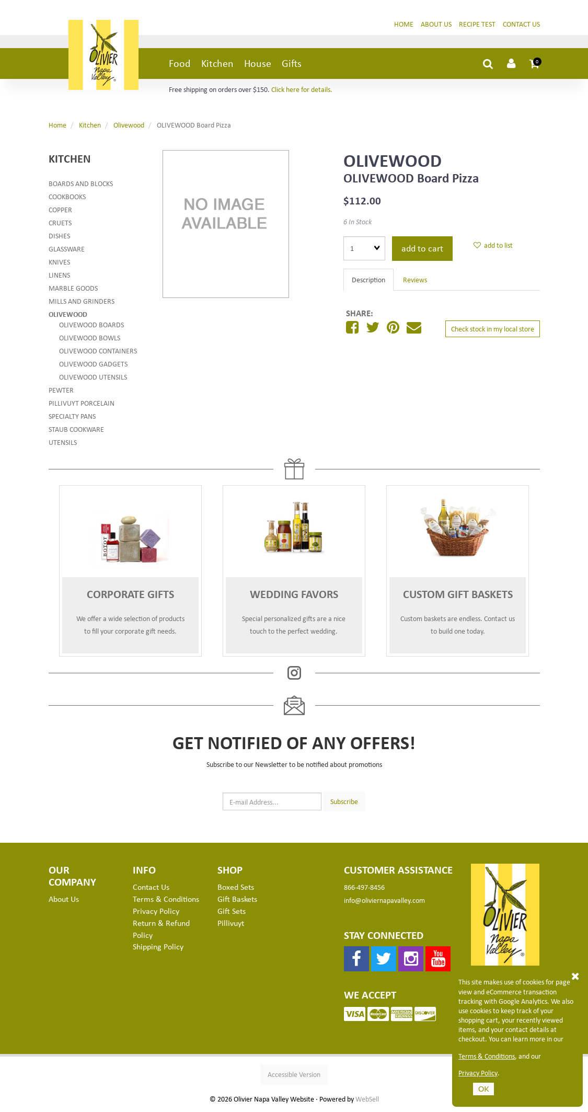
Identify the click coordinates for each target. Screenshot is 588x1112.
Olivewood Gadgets (93, 365)
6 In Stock (357, 223)
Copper (60, 211)
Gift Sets (231, 912)
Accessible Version (294, 1076)
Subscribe (344, 802)
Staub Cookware (76, 430)
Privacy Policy (478, 1072)
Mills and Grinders (81, 302)
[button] (534, 65)
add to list (493, 246)
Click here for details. (301, 91)
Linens (59, 276)
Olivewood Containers (98, 352)
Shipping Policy (158, 948)
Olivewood (128, 126)
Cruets (60, 224)
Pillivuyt (230, 924)
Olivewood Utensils (93, 378)
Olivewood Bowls (89, 339)
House (257, 65)
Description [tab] (368, 281)
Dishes (59, 237)
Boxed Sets (235, 888)
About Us (436, 25)
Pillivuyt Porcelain (81, 404)
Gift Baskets (237, 900)
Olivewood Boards (91, 326)
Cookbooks (67, 198)
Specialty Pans (72, 417)
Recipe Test (477, 25)
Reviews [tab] (415, 281)
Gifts (292, 65)
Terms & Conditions (486, 1056)
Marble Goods (73, 289)
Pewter (61, 391)
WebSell (367, 1100)
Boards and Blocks (81, 185)
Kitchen (217, 65)
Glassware (67, 250)
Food (180, 65)
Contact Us (521, 25)
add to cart (422, 249)
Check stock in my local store (492, 330)
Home (403, 25)
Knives (59, 263)
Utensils (63, 444)
